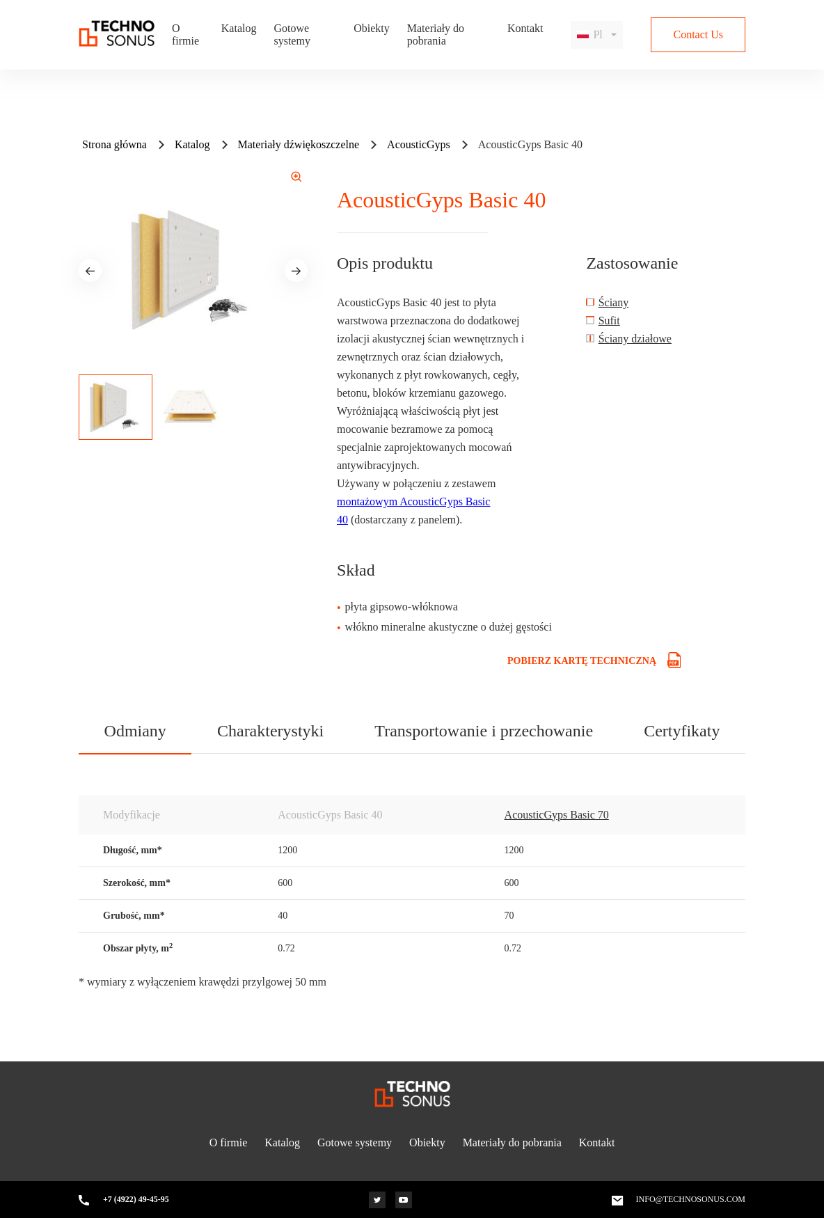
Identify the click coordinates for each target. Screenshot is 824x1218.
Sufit (609, 320)
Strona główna (114, 144)
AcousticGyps (418, 144)
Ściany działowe (635, 339)
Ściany (614, 302)
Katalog (239, 28)
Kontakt (525, 28)
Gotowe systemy (292, 34)
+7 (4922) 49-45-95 (136, 1199)
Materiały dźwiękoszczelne (299, 144)
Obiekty (372, 28)
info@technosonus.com (690, 1199)
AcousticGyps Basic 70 (557, 815)
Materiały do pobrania (435, 34)
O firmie (185, 34)
